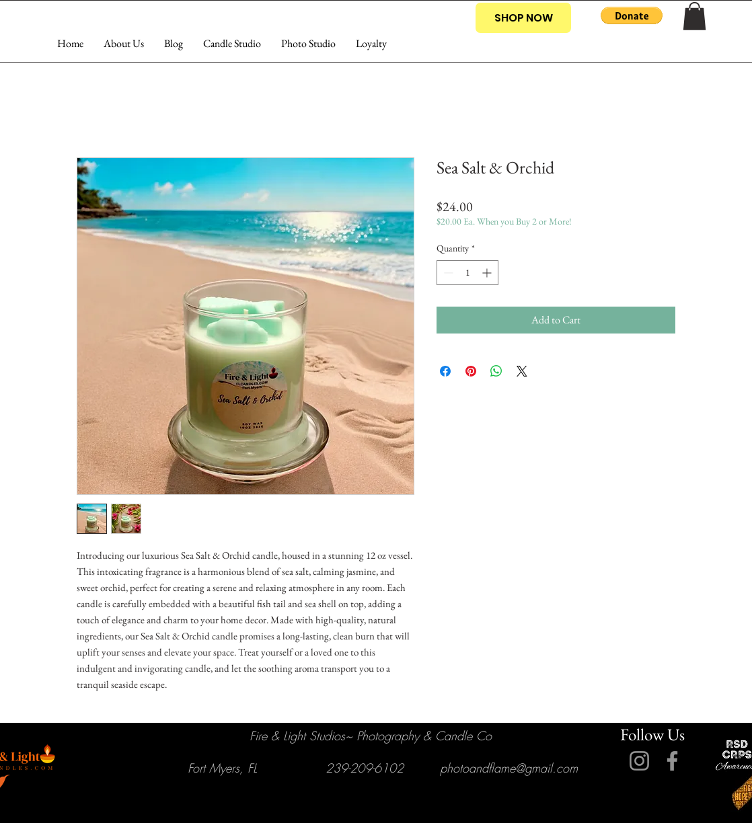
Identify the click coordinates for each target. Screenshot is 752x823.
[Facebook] (672, 761)
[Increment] (488, 272)
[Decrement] (447, 272)
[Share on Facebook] (445, 371)
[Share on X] (522, 371)
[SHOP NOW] (523, 18)
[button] (632, 15)
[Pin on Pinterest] (471, 371)
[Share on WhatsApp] (496, 371)
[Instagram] (639, 761)
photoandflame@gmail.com (509, 768)
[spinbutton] (467, 272)
